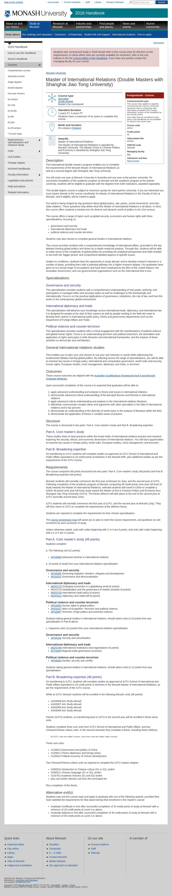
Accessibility (55, 885)
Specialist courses (16, 76)
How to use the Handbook (22, 53)
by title (11, 116)
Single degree (65, 101)
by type (11, 122)
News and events (129, 25)
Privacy (72, 885)
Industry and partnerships (83, 25)
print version (158, 43)
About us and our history (14, 25)
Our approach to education (63, 865)
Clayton (76, 128)
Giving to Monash (115, 2)
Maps (10, 857)
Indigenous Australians (19, 865)
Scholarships (75, 34)
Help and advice (16, 186)
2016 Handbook (90, 13)
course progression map (64, 519)
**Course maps (15, 134)
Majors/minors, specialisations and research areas (18, 142)
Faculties (54, 844)
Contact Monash (58, 857)
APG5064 (56, 660)
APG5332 (56, 638)
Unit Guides (14, 156)
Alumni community (152, 25)
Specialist (63, 98)
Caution (65, 885)
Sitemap (95, 852)
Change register (16, 162)
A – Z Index (55, 852)
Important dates (15, 844)
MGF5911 (56, 595)
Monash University (56, 73)
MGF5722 (56, 586)
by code (11, 105)
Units (10, 150)
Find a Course (133, 161)
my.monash (53, 2)
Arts (129, 154)
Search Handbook (17, 58)
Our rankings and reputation (37, 34)
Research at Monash (60, 25)
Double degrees (15, 88)
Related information (18, 192)
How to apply (144, 34)
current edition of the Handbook (90, 58)
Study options (12, 34)
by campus (13, 99)
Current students (72, 2)
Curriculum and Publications (27, 880)
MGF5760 (56, 647)
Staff (87, 2)
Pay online (13, 848)
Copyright (8, 885)
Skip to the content (13, 2)
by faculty (12, 111)
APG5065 (56, 573)
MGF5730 (56, 592)
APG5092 (56, 605)
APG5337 (56, 576)
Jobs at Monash (16, 861)
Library (98, 2)
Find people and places (106, 25)
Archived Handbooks (19, 168)
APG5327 (56, 608)
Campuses (60, 34)
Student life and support (97, 34)
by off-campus (14, 128)
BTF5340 (56, 650)
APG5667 (56, 611)
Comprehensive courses (19, 70)
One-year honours (16, 93)
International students (123, 34)
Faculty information (18, 174)
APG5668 (56, 557)
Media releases (57, 861)
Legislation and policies (20, 180)
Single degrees (15, 82)
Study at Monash (34, 25)
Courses (12, 64)
